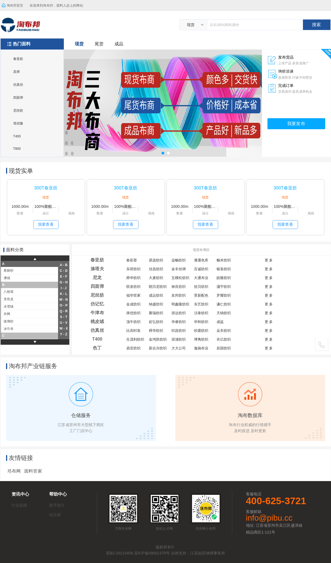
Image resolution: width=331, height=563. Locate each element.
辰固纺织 (224, 348)
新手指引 (57, 505)
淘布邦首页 (15, 5)
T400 (17, 136)
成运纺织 (156, 295)
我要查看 (45, 224)
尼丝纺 (18, 110)
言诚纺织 (201, 269)
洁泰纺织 (201, 313)
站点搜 (55, 515)
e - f (63, 276)
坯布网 (14, 471)
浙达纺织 (178, 313)
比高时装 (133, 331)
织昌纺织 (178, 331)
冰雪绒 (8, 306)
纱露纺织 (201, 331)
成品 (118, 44)
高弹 (16, 72)
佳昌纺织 (156, 269)
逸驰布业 (201, 348)
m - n (63, 300)
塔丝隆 (18, 123)
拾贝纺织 (201, 287)
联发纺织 (133, 287)
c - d (64, 271)
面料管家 (33, 471)
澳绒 (7, 278)
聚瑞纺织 (156, 313)
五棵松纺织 (180, 278)
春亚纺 (18, 59)
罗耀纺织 (224, 295)
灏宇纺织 (224, 287)
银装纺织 (224, 269)
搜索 (316, 24)
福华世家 (133, 295)
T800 (17, 149)
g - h (64, 282)
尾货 (99, 44)
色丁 (97, 348)
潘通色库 (201, 260)
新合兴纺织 (158, 348)
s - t (63, 317)
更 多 (269, 260)
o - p (64, 305)
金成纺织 (133, 304)
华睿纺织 (178, 322)
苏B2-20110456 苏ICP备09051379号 (138, 553)
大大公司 (178, 348)
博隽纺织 (201, 339)
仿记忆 (97, 304)
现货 (79, 44)
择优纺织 (133, 313)
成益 (220, 322)
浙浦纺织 (178, 339)
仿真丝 (18, 85)
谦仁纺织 (224, 304)
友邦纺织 (178, 295)
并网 (7, 314)
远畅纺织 (178, 260)
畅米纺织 (224, 260)
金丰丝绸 (178, 269)
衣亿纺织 (224, 339)
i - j (64, 288)
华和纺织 (201, 322)
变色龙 (8, 299)
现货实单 (21, 171)
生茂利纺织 (135, 339)
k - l (63, 294)
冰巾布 (8, 329)
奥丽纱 (8, 270)
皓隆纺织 (224, 278)
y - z (63, 334)
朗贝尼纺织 (158, 287)
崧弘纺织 (156, 322)
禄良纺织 (178, 287)
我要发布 (296, 123)
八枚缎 (8, 292)
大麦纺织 (156, 278)
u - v (63, 323)
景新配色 (201, 295)
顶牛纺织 (133, 322)
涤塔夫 (97, 268)
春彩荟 (131, 260)
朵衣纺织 (224, 331)
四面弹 (18, 98)
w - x (63, 328)
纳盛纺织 (156, 304)
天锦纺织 (224, 313)
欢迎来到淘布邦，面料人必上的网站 (58, 3)
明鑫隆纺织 (180, 304)
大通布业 (201, 278)
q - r (64, 311)
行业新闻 (19, 505)
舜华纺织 (133, 278)
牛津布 (97, 312)
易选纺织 (156, 260)
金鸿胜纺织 (158, 339)
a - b (63, 265)
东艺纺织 (201, 304)
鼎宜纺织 (133, 348)
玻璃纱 (8, 321)
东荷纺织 (133, 269)
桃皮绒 (97, 321)
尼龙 (97, 277)
